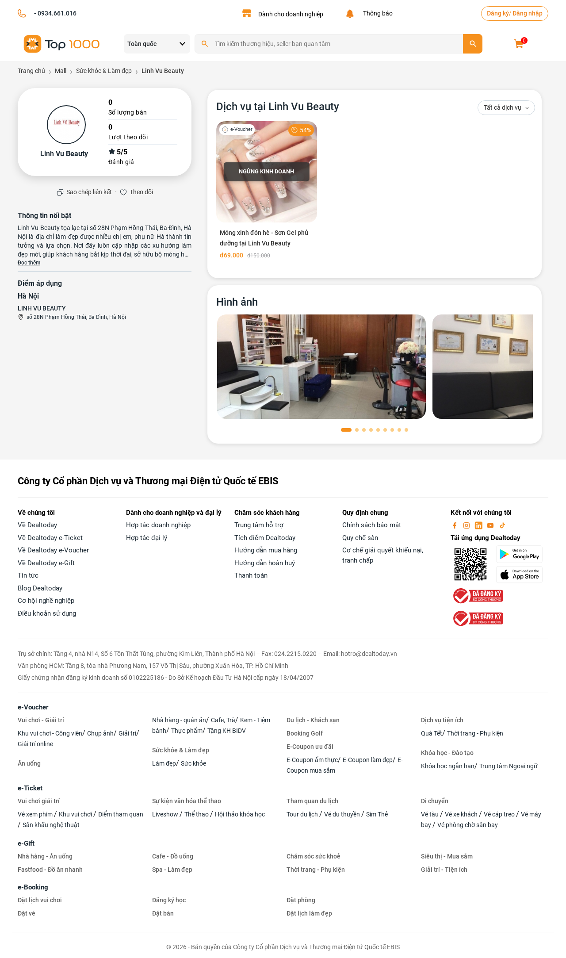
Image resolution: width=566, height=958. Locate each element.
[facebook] (455, 525)
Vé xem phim (36, 814)
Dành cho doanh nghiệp (290, 14)
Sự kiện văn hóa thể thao (186, 801)
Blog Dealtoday (40, 588)
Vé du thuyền (342, 814)
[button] (346, 430)
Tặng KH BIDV (226, 730)
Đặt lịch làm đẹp (309, 913)
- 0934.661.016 (54, 13)
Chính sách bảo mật (371, 525)
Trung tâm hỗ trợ (258, 525)
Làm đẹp (164, 763)
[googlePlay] (522, 554)
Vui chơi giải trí (39, 801)
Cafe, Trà (223, 720)
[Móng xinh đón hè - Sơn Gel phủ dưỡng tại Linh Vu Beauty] (266, 192)
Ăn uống (29, 763)
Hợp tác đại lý (146, 538)
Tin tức (28, 575)
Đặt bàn (163, 913)
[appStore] (522, 574)
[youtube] (491, 525)
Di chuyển (434, 801)
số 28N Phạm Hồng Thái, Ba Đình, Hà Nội (76, 317)
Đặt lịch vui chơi (40, 900)
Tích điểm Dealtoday (264, 538)
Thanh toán (251, 575)
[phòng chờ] (321, 366)
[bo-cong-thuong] (477, 595)
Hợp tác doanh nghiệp (158, 525)
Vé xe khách (462, 814)
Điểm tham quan (120, 814)
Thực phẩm (187, 730)
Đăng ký (498, 13)
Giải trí (127, 733)
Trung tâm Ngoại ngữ (508, 766)
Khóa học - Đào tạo (447, 752)
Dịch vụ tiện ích (442, 720)
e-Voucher (33, 707)
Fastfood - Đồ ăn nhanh (50, 869)
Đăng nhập (527, 13)
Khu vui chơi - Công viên (50, 733)
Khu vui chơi (76, 814)
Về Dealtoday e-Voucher (53, 550)
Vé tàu (430, 814)
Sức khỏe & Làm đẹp (180, 750)
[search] (472, 44)
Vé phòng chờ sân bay (467, 824)
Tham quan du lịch (312, 801)
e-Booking (33, 887)
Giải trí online (35, 743)
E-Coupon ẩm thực (312, 759)
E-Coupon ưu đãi (310, 746)
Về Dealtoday (37, 525)
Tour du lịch (303, 814)
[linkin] (479, 525)
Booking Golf (305, 733)
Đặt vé (26, 913)
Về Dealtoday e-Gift (46, 563)
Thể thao (197, 814)
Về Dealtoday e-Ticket (50, 538)
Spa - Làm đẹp (172, 869)
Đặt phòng (301, 900)
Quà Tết (431, 733)
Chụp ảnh (100, 733)
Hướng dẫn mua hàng (265, 550)
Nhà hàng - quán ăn (179, 720)
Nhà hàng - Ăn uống (45, 856)
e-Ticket (30, 788)
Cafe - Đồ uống (172, 856)
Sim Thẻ (377, 814)
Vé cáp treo (500, 814)
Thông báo (376, 13)
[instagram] (467, 525)
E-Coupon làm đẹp (368, 759)
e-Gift (26, 843)
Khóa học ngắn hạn (447, 766)
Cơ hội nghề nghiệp (46, 601)
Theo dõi (141, 191)
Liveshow (166, 814)
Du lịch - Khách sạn (313, 720)
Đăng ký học (169, 900)
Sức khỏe (193, 763)
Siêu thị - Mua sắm (447, 856)
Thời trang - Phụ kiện (475, 733)
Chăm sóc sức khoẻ (313, 856)
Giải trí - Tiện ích (444, 869)
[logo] (62, 43)
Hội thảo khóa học (240, 814)
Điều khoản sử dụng (47, 613)
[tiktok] (502, 525)
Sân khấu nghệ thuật (51, 824)
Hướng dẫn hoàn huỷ (264, 563)
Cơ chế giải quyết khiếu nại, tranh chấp (382, 555)
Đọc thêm (29, 263)
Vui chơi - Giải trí (41, 720)
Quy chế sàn (360, 538)
